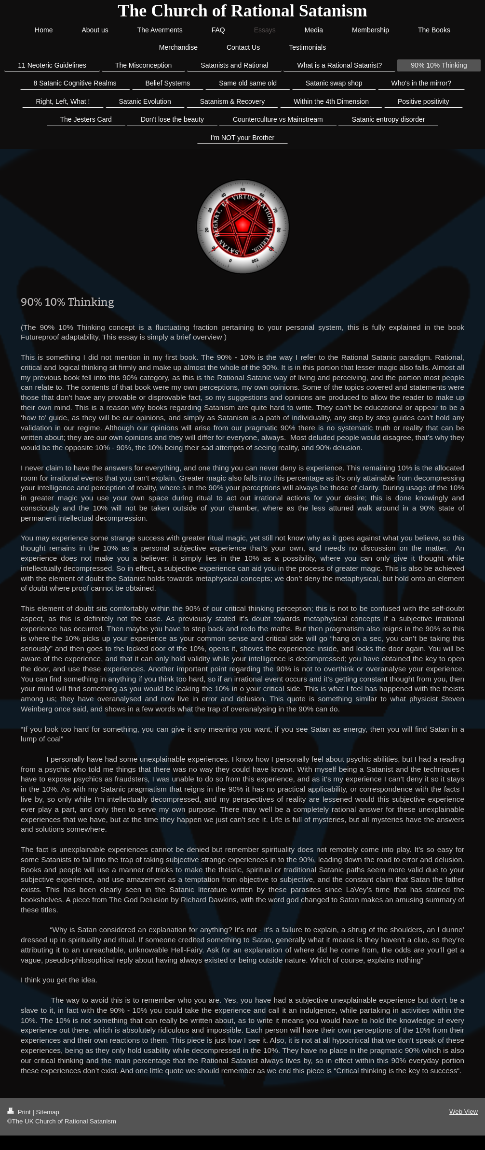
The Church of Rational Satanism (242, 10)
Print (19, 1112)
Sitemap (47, 1112)
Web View (463, 1111)
